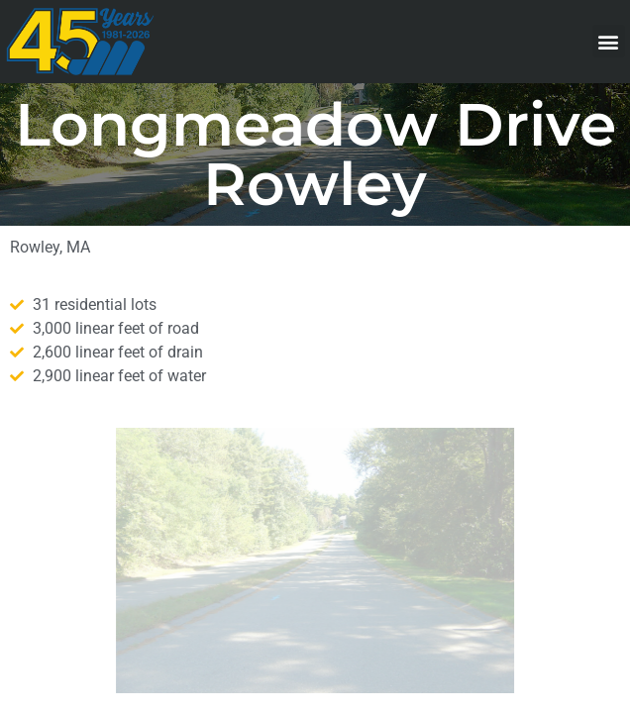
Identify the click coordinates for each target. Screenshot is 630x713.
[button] (608, 41)
